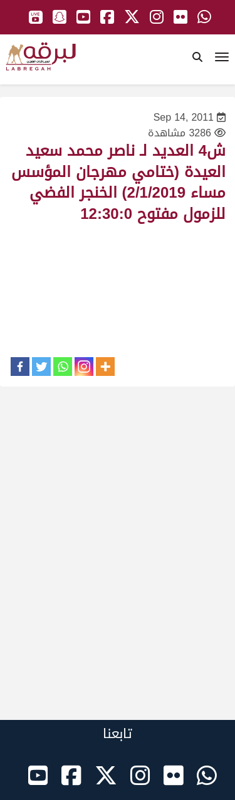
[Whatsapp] (62, 366)
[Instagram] (84, 366)
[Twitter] (41, 366)
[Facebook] (20, 366)
